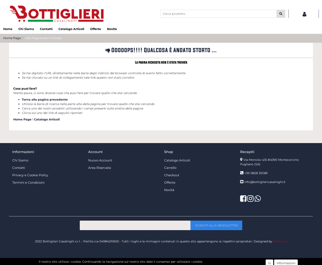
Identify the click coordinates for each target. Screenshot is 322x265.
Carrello (170, 168)
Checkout (171, 175)
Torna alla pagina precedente (45, 99)
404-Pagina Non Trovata (44, 38)
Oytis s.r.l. (280, 241)
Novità (112, 29)
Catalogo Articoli (71, 29)
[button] (281, 14)
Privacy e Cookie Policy (30, 175)
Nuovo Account (100, 160)
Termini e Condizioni (28, 182)
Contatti (46, 29)
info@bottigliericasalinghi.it (264, 182)
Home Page (12, 38)
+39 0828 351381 (256, 173)
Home (7, 29)
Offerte (95, 29)
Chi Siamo (26, 29)
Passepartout (170, 263)
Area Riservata (99, 168)
